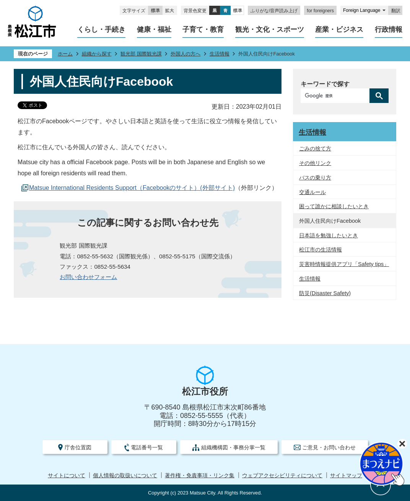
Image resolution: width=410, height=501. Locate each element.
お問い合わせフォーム (88, 277)
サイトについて (66, 475)
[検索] (337, 96)
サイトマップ (346, 475)
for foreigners (320, 10)
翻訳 (395, 10)
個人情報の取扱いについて (125, 475)
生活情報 (219, 54)
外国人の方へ (185, 54)
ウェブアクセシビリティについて (282, 475)
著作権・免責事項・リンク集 (199, 475)
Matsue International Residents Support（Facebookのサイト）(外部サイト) (132, 187)
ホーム (65, 54)
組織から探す (97, 54)
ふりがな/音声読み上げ (274, 10)
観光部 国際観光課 (141, 54)
